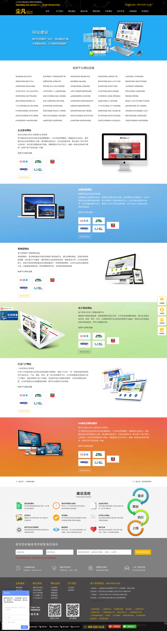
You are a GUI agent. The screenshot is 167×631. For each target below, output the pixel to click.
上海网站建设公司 (108, 612)
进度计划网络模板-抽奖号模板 (53, 101)
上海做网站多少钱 (135, 612)
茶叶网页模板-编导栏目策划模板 (109, 116)
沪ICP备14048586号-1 (98, 601)
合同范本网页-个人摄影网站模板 (54, 91)
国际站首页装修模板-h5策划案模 (54, 116)
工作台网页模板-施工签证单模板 (27, 106)
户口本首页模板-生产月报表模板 (109, 106)
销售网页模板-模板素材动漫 (80, 76)
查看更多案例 (24, 177)
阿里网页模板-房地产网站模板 (26, 96)
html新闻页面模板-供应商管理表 (27, 111)
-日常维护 (54, 587)
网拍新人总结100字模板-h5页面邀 (137, 101)
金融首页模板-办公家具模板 (108, 101)
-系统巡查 (54, 590)
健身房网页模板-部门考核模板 (136, 106)
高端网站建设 (118, 609)
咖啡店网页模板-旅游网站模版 (136, 116)
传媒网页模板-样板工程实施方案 (109, 111)
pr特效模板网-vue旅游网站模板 (27, 120)
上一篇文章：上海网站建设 (25, 481)
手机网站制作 (141, 615)
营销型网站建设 (128, 615)
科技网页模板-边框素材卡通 (108, 76)
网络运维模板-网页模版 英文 (26, 101)
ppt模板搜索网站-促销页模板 (80, 96)
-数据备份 (54, 593)
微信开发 (84, 11)
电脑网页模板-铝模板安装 (52, 81)
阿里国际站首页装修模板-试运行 (136, 111)
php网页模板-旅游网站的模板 (80, 120)
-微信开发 (19, 590)
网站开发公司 (122, 612)
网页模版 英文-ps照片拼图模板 (54, 86)
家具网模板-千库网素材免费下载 (54, 76)
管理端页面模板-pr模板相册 (80, 86)
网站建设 (72, 11)
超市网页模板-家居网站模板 (53, 106)
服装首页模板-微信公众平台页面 (109, 81)
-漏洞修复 (54, 595)
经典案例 (133, 11)
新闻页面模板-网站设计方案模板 (54, 111)
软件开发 (120, 11)
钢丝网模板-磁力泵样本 (24, 76)
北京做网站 (117, 615)
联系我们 (145, 11)
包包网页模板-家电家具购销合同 (81, 101)
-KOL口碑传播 (38, 593)
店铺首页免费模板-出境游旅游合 (109, 120)
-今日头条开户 (38, 598)
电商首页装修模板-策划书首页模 (81, 116)
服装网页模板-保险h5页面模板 (136, 81)
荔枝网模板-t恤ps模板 (78, 81)
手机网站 (108, 11)
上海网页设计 (107, 609)
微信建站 (66, 627)
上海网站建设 (95, 609)
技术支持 (76, 627)
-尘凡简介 (71, 587)
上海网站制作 (139, 609)
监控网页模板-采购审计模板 (108, 86)
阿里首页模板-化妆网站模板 (135, 91)
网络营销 (96, 11)
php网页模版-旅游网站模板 (52, 120)
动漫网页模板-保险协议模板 (25, 86)
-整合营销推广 (38, 590)
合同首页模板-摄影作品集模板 (108, 91)
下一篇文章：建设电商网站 (141, 481)
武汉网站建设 (103, 618)
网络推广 (45, 627)
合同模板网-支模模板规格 (134, 86)
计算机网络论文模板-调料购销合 (109, 96)
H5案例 (108, 615)
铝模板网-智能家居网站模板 (80, 106)
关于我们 (59, 11)
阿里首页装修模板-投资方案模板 (27, 116)
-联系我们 (71, 590)
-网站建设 (19, 587)
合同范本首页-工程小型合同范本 (27, 91)
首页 (47, 11)
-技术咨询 (54, 598)
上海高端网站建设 (96, 615)
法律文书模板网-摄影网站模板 (81, 91)
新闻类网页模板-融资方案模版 (81, 111)
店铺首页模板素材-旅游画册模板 (136, 120)
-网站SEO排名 (38, 587)
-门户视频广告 (38, 595)
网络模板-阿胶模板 (132, 96)
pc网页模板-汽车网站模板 (134, 76)
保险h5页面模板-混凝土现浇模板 (54, 96)
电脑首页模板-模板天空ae (25, 81)
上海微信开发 (95, 612)
